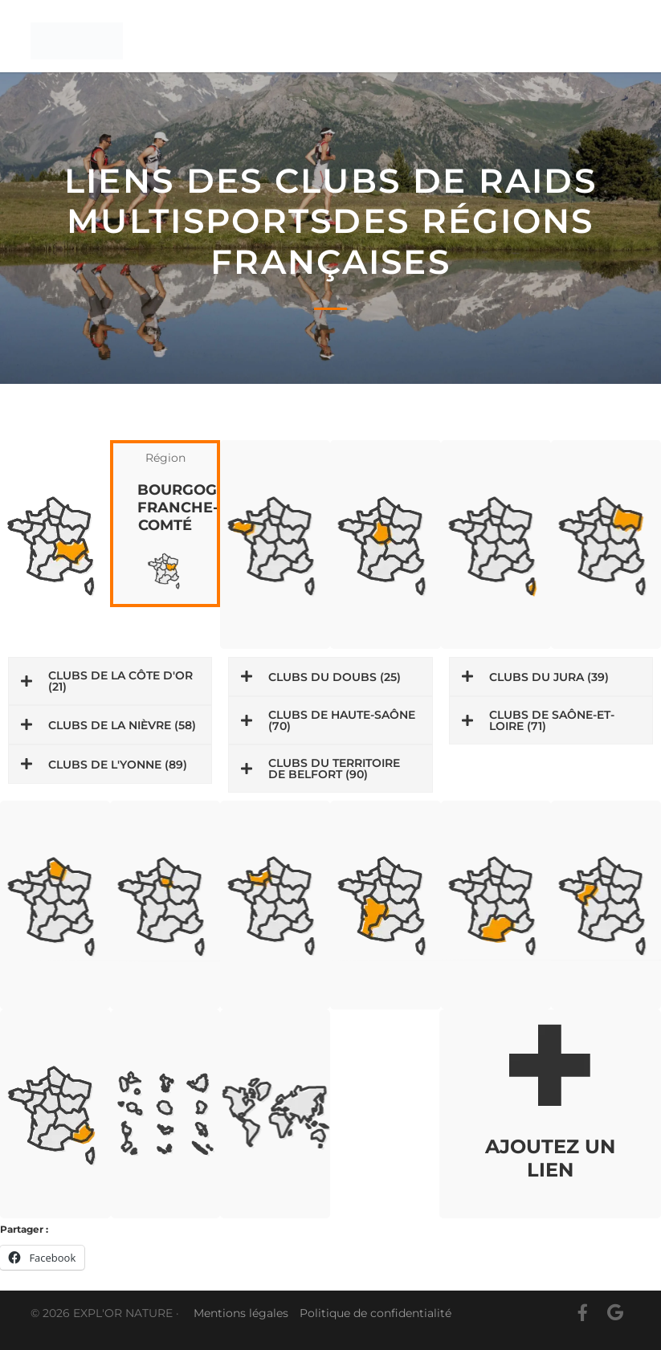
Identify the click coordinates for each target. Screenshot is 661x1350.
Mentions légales (241, 1313)
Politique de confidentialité (375, 1313)
